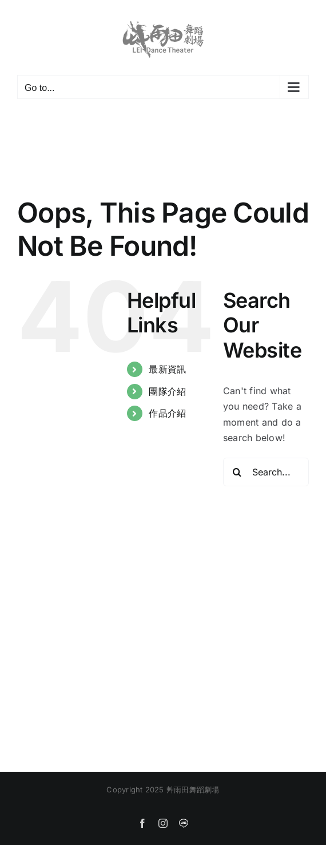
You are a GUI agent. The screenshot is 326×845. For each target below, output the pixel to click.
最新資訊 (167, 369)
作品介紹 (167, 413)
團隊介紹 (167, 391)
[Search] (237, 472)
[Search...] (266, 472)
